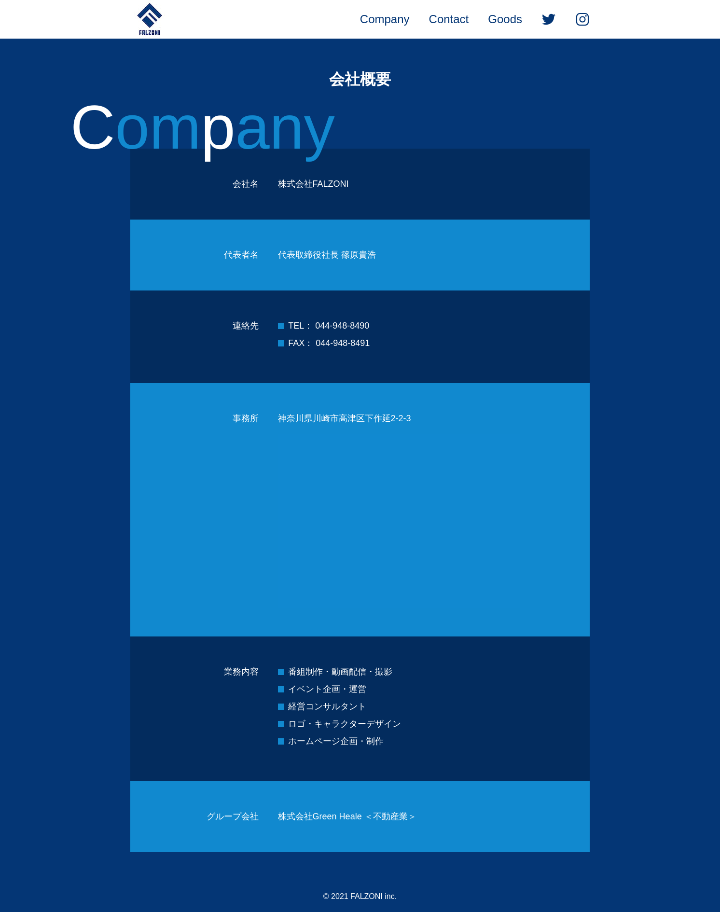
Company (385, 19)
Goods (505, 19)
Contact (449, 19)
